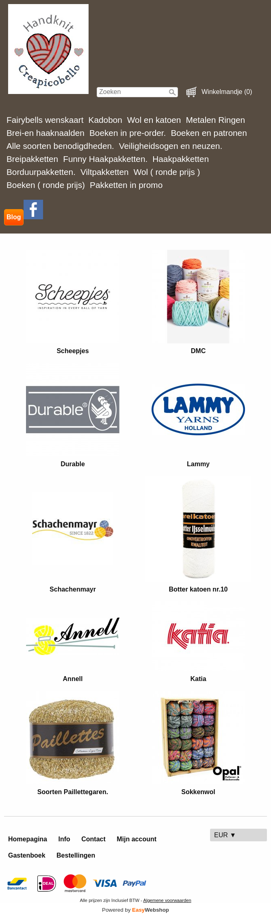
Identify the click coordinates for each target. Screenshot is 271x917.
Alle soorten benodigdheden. (60, 146)
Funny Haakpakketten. (105, 159)
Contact (93, 839)
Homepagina (27, 839)
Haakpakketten (180, 159)
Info (64, 839)
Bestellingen (75, 855)
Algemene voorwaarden (167, 900)
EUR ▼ (225, 835)
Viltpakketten (104, 172)
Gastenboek (27, 855)
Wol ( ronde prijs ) (167, 172)
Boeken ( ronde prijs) (46, 185)
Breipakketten (32, 159)
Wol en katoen (154, 119)
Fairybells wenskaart (45, 119)
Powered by (135, 910)
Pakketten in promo (126, 185)
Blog (14, 217)
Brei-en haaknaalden (46, 133)
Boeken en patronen (209, 133)
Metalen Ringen (215, 119)
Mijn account (136, 839)
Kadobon (105, 119)
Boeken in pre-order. (127, 133)
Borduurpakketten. (41, 172)
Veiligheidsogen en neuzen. (170, 146)
